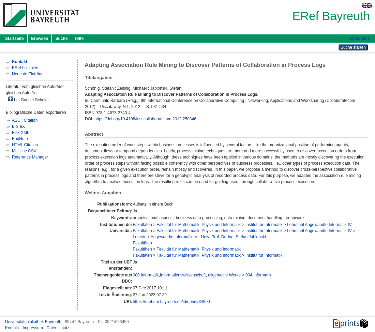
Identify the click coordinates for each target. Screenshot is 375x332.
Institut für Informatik (264, 224)
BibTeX (18, 126)
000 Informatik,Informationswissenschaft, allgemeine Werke (187, 275)
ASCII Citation (25, 120)
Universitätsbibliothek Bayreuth (33, 321)
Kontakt (12, 328)
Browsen (39, 38)
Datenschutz (57, 328)
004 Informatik (258, 275)
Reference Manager (30, 157)
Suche (61, 38)
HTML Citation (25, 144)
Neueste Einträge (28, 74)
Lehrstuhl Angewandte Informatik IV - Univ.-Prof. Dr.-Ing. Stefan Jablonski (199, 237)
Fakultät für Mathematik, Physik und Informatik (198, 224)
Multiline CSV (24, 151)
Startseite (14, 38)
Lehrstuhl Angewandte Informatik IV (319, 224)
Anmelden (359, 38)
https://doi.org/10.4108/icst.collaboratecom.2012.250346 (145, 119)
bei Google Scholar (28, 99)
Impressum (33, 328)
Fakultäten (142, 224)
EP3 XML (20, 132)
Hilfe (79, 38)
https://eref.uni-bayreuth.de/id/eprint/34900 (171, 301)
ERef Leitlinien (25, 67)
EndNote (20, 138)
